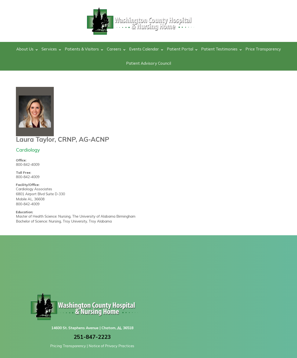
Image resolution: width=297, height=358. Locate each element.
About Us (27, 49)
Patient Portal (182, 49)
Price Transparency (263, 48)
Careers (116, 49)
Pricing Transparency (68, 346)
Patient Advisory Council (148, 63)
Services (51, 49)
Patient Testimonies (221, 49)
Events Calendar (146, 49)
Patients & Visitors (84, 49)
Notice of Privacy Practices (111, 346)
